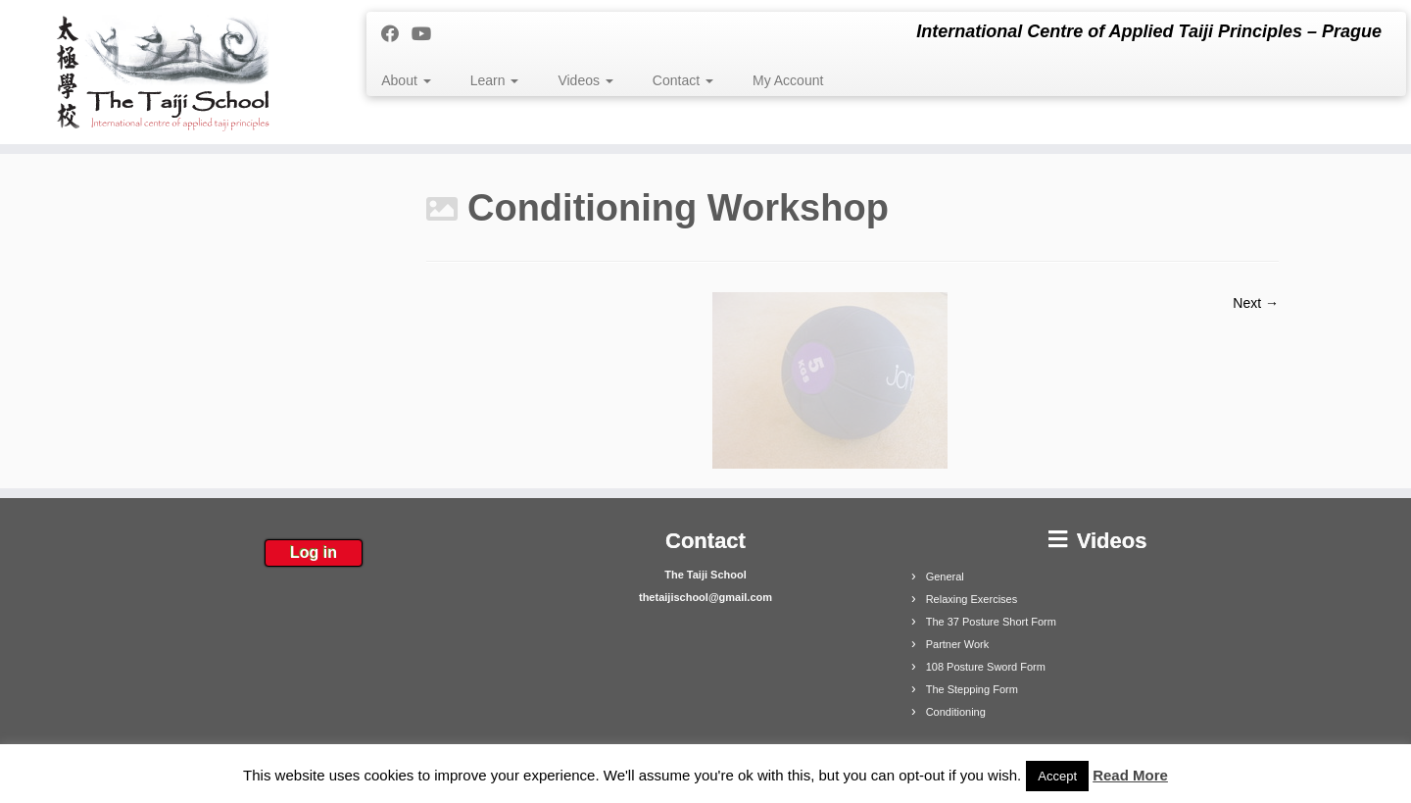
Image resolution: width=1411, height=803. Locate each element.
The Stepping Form (972, 689)
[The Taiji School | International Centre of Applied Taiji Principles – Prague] (162, 72)
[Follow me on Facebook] (396, 34)
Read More (1130, 775)
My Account (788, 80)
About (405, 80)
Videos (585, 80)
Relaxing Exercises (972, 599)
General (945, 576)
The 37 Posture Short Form (991, 621)
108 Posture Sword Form (986, 667)
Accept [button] (1057, 776)
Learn (494, 80)
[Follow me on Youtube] (428, 34)
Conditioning (956, 712)
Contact (683, 80)
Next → (1256, 303)
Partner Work (958, 644)
